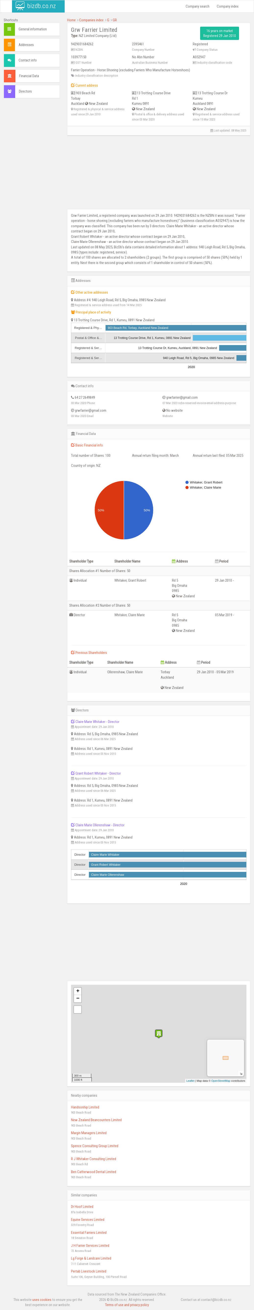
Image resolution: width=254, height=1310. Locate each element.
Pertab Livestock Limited (88, 1271)
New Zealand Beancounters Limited (96, 1120)
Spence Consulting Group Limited (94, 1146)
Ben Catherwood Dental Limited (93, 1172)
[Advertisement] (32, 176)
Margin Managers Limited (89, 1133)
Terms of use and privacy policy (127, 1305)
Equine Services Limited (87, 1219)
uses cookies (41, 1300)
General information (33, 29)
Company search (197, 6)
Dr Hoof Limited (82, 1206)
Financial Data (29, 76)
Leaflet (190, 1080)
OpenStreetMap (220, 1080)
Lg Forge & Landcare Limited (91, 1258)
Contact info (28, 60)
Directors (25, 91)
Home (71, 20)
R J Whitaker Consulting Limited (93, 1159)
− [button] (77, 998)
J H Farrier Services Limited (90, 1245)
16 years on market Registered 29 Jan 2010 (219, 33)
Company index (228, 6)
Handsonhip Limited (85, 1107)
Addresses (26, 45)
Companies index (91, 20)
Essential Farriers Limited (89, 1232)
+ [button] (77, 991)
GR (115, 20)
